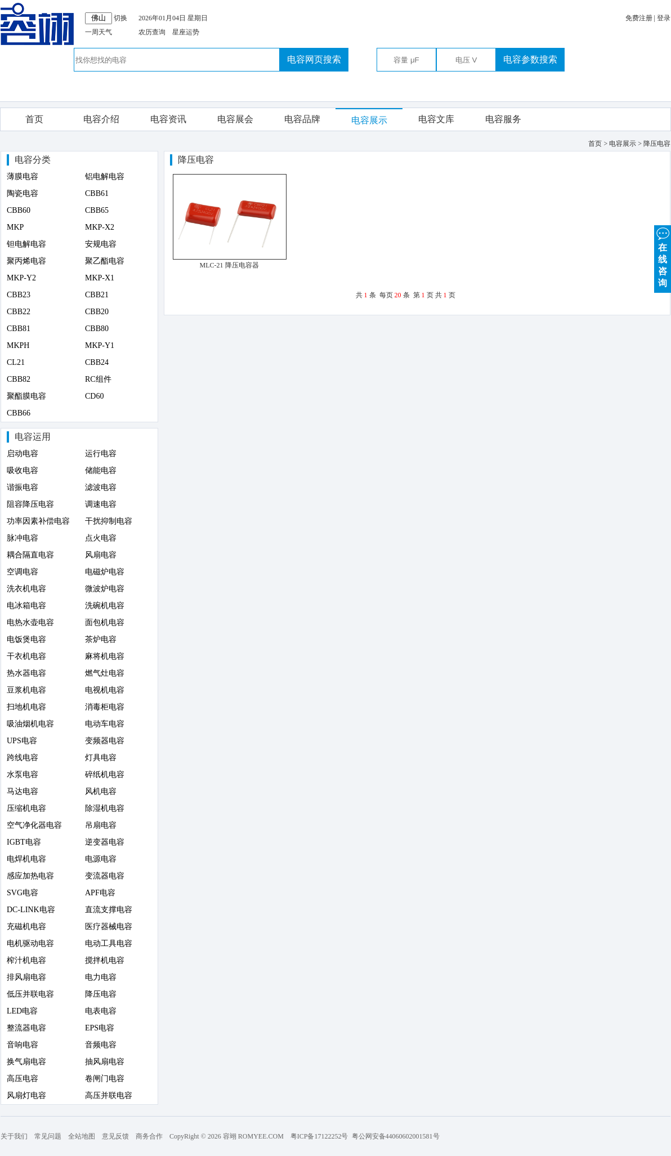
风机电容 (101, 791)
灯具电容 (101, 757)
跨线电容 (22, 757)
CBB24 (97, 362)
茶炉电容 (101, 639)
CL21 (16, 362)
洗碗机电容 (104, 605)
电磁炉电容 (104, 572)
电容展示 (369, 120)
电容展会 (235, 119)
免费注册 (638, 18)
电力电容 (101, 977)
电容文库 (436, 119)
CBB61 (97, 193)
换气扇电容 (26, 1061)
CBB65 (97, 210)
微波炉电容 (104, 588)
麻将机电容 (104, 656)
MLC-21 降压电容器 (229, 265)
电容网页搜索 (314, 59)
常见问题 (47, 1136)
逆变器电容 (104, 842)
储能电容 (101, 470)
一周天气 (98, 32)
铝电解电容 (104, 176)
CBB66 (18, 413)
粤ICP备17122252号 (319, 1136)
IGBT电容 (24, 842)
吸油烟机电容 (30, 724)
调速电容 (101, 504)
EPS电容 (99, 1028)
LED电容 (22, 1011)
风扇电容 (101, 555)
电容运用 (33, 436)
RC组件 (98, 379)
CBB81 (18, 328)
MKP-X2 (99, 227)
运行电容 (101, 453)
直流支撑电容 (108, 909)
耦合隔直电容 (30, 555)
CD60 (94, 396)
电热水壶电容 (30, 622)
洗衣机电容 (26, 588)
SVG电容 (22, 893)
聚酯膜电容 (26, 396)
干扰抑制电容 (108, 521)
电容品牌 (302, 119)
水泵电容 (22, 774)
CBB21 (97, 295)
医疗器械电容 (108, 926)
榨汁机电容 (26, 960)
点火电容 (101, 538)
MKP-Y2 (21, 278)
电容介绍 (101, 119)
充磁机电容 (26, 926)
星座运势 (185, 32)
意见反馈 (115, 1136)
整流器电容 (26, 1028)
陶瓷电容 (22, 193)
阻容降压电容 (30, 504)
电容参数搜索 (530, 59)
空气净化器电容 (34, 825)
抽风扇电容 (104, 1061)
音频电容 (101, 1045)
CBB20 (97, 311)
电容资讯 (168, 119)
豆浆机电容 (26, 690)
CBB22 (18, 311)
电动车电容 (104, 724)
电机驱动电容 (30, 943)
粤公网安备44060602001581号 (396, 1136)
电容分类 (33, 159)
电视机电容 (104, 690)
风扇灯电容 (26, 1095)
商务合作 (149, 1136)
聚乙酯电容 (104, 261)
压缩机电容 (26, 808)
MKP (15, 227)
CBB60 (18, 210)
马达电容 (22, 791)
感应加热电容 (30, 876)
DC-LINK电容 (31, 909)
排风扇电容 (26, 977)
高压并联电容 (108, 1095)
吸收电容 (22, 470)
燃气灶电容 (104, 673)
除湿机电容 (104, 808)
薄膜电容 (22, 176)
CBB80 (97, 328)
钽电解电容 (26, 244)
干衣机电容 (26, 656)
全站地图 (81, 1136)
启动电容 (22, 453)
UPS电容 (22, 741)
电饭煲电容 (26, 639)
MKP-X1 (99, 278)
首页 (34, 119)
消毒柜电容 (104, 707)
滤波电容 (101, 487)
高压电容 (22, 1078)
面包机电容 (104, 622)
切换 (120, 18)
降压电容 (101, 994)
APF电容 (100, 893)
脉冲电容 (22, 538)
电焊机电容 (26, 859)
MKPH (18, 345)
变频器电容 (104, 741)
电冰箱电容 (26, 605)
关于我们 (14, 1136)
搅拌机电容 (104, 960)
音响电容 (22, 1045)
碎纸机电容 (104, 774)
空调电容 (22, 572)
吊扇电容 (101, 825)
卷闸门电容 (104, 1078)
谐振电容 (22, 487)
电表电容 (101, 1011)
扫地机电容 (26, 707)
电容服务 (503, 119)
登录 (663, 18)
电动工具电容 (108, 943)
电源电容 (101, 859)
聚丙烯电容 (26, 261)
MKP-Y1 (99, 345)
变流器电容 (104, 876)
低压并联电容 (30, 994)
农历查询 (151, 32)
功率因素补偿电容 (38, 521)
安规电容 (101, 244)
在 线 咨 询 (662, 256)
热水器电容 (26, 673)
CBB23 (18, 295)
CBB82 (18, 379)
